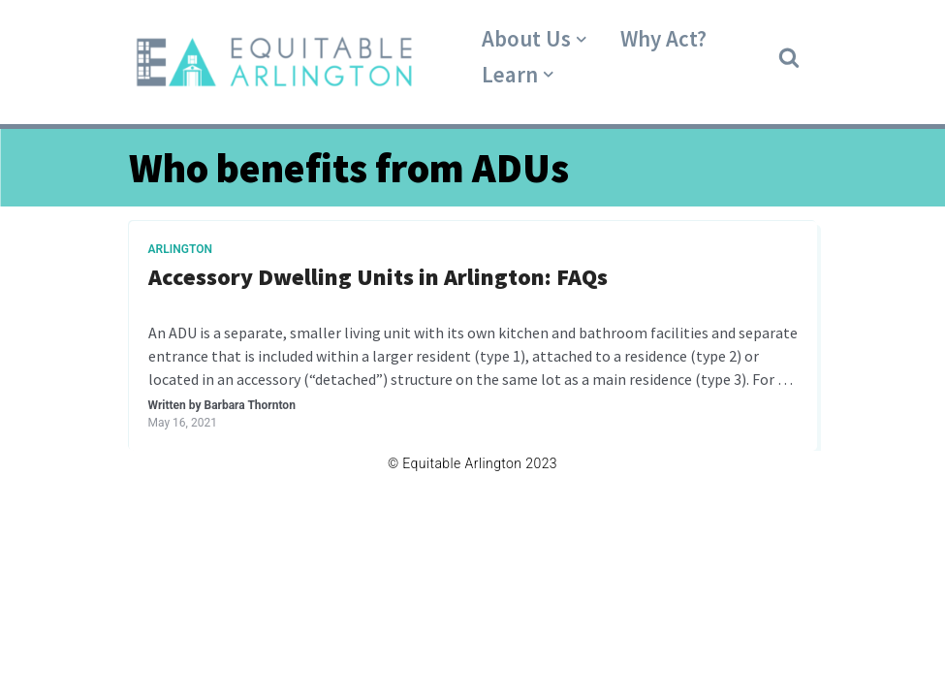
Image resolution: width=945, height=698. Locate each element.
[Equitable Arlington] (274, 61)
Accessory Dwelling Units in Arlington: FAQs (378, 278)
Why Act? (663, 38)
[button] (789, 56)
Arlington (180, 249)
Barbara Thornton (249, 405)
